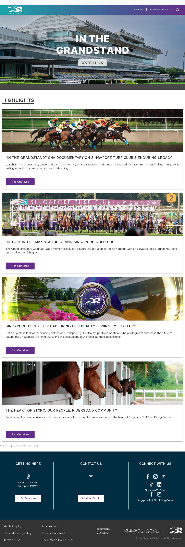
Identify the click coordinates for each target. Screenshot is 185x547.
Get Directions (28, 498)
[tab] (85, 80)
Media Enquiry (12, 526)
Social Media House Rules (58, 540)
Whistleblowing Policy (17, 533)
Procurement (50, 526)
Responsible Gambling (102, 530)
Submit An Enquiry (91, 498)
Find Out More (20, 181)
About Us (142, 10)
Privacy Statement (53, 533)
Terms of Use (12, 540)
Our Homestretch (160, 10)
